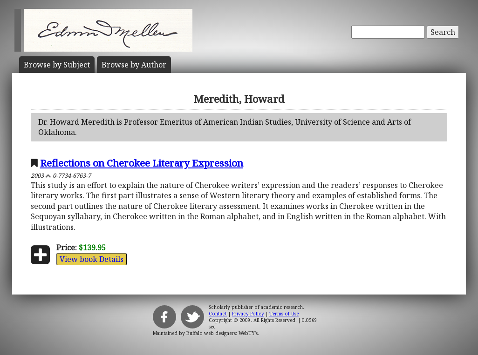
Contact (218, 313)
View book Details (91, 259)
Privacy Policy (248, 313)
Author (134, 64)
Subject (57, 64)
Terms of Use (284, 313)
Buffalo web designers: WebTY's (222, 333)
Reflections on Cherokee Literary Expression (141, 162)
